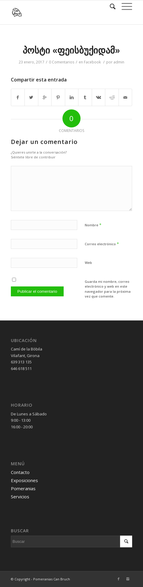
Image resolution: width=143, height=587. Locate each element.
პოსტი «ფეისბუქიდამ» (71, 50)
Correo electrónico (102, 243)
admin (118, 62)
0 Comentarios (61, 62)
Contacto (20, 472)
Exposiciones (24, 480)
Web (88, 262)
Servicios (20, 497)
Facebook (92, 62)
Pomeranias (23, 488)
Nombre (93, 225)
